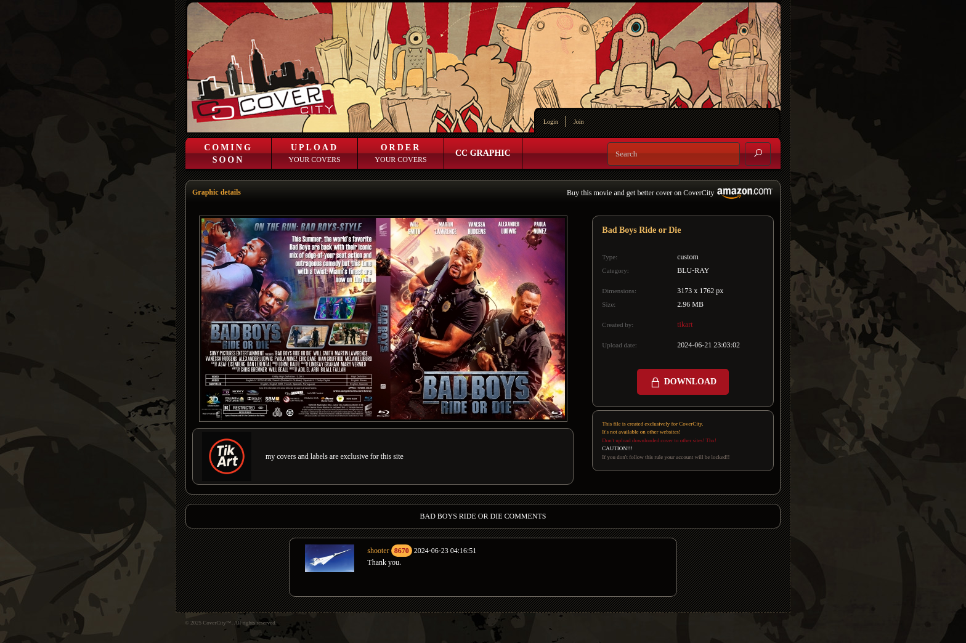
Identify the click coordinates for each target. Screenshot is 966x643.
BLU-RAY (693, 270)
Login (550, 121)
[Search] (673, 154)
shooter (378, 550)
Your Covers (314, 153)
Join (579, 121)
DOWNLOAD (682, 382)
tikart (684, 324)
